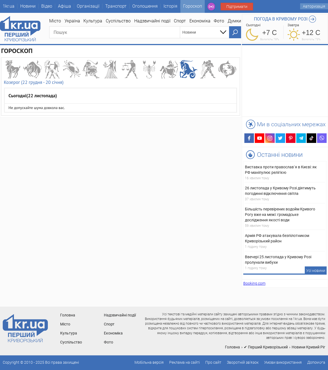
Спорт (180, 21)
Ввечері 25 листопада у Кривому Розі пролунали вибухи (278, 260)
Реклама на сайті (184, 362)
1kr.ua (8, 6)
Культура (92, 21)
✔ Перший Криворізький (266, 347)
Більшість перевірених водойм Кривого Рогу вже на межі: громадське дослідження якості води (280, 214)
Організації (88, 6)
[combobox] (204, 32)
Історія (170, 6)
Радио (211, 6)
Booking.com (254, 283)
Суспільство (118, 21)
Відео (46, 6)
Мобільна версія (149, 362)
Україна (72, 21)
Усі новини (315, 270)
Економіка (199, 21)
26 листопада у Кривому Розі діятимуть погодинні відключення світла (280, 191)
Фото (219, 21)
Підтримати (236, 6)
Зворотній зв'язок (243, 362)
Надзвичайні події (152, 21)
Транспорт (116, 6)
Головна (67, 315)
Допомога (316, 362)
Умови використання (283, 362)
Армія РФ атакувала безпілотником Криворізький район (277, 238)
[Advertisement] (120, 156)
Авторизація (314, 6)
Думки (234, 21)
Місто (55, 21)
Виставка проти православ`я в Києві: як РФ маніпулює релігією (281, 170)
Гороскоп (192, 6)
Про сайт (213, 362)
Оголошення (145, 6)
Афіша (64, 6)
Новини (28, 6)
